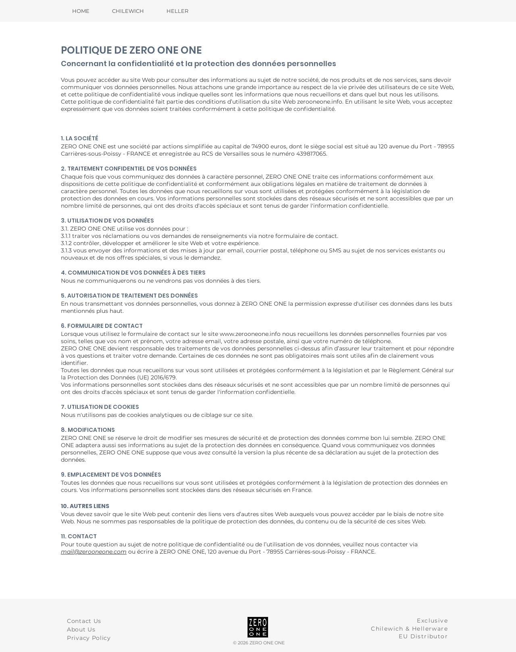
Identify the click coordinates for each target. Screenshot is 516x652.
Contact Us (84, 621)
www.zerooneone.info (250, 333)
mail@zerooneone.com (94, 551)
